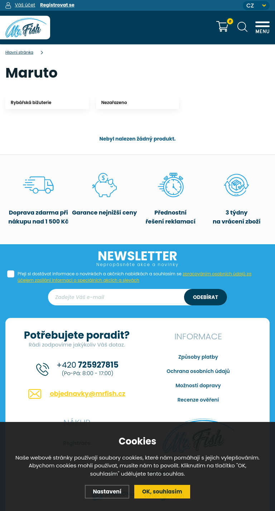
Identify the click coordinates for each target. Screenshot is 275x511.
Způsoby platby (198, 356)
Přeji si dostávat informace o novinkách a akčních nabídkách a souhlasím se (134, 277)
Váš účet (25, 4)
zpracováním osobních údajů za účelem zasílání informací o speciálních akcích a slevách (134, 277)
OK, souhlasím (162, 491)
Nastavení (107, 491)
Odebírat (205, 297)
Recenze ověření (198, 399)
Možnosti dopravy (198, 385)
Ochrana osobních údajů (198, 371)
